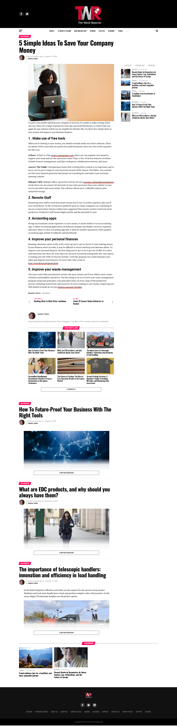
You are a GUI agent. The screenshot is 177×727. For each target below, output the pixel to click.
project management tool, (63, 155)
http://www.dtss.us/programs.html (44, 263)
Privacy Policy (127, 713)
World (51, 31)
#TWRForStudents (41, 713)
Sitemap (148, 713)
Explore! (29, 713)
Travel (120, 31)
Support (139, 713)
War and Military (80, 31)
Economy (111, 31)
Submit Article (75, 713)
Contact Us (115, 713)
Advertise (64, 713)
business (46, 293)
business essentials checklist (71, 287)
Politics (102, 31)
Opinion (92, 31)
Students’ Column (64, 31)
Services (105, 713)
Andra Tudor (33, 59)
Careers (87, 713)
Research (96, 713)
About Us (54, 713)
